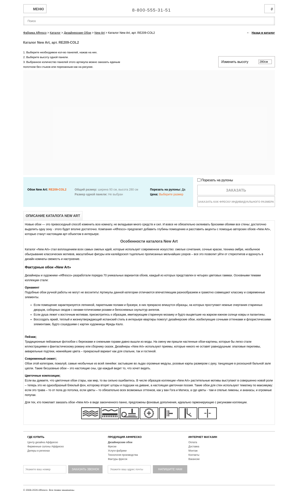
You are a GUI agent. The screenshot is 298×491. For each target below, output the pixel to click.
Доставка (194, 446)
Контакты (194, 454)
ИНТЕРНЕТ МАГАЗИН (203, 437)
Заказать (236, 190)
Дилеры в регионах (38, 450)
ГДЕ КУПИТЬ (35, 437)
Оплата (193, 442)
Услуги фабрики (117, 450)
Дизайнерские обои (120, 442)
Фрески (112, 446)
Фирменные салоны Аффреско (45, 446)
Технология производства (123, 454)
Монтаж (193, 450)
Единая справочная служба (149, 8)
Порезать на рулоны (215, 180)
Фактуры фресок (118, 459)
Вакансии (194, 459)
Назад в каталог (263, 32)
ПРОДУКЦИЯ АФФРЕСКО (125, 437)
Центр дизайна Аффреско (42, 442)
